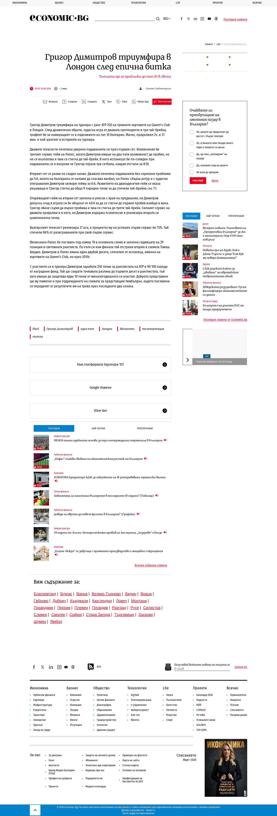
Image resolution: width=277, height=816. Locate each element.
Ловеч (121, 601)
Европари (38, 700)
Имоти (74, 720)
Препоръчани (145, 428)
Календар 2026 (204, 695)
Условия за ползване (134, 770)
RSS (94, 667)
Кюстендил (102, 601)
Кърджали (79, 601)
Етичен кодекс (131, 765)
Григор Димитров (60, 329)
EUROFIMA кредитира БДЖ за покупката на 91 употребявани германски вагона (110, 479)
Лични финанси (61, 491)
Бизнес (59, 2)
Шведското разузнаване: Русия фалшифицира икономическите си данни (225, 290)
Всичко (232, 688)
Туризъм (38, 725)
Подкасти (201, 700)
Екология (102, 725)
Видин (130, 594)
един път (87, 329)
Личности (207, 246)
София (75, 614)
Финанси (75, 715)
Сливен (40, 614)
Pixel (36, 329)
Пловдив (100, 608)
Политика (102, 695)
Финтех (135, 720)
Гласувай (198, 180)
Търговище (124, 614)
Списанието (237, 710)
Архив (215, 180)
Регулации (76, 725)
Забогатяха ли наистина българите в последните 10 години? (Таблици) (106, 495)
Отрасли (75, 700)
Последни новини (235, 19)
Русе (134, 608)
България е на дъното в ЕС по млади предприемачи (223, 307)
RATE (199, 705)
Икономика (20, 2)
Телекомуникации (141, 700)
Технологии (138, 2)
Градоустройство (106, 720)
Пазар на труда (210, 301)
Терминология (238, 695)
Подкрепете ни (94, 778)
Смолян (58, 614)
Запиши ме (240, 667)
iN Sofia (200, 715)
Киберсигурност (140, 710)
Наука (169, 695)
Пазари (74, 710)
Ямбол (56, 621)
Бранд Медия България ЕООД (62, 772)
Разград (119, 608)
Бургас (66, 594)
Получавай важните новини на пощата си (202, 664)
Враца (146, 594)
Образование (104, 710)
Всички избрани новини (151, 565)
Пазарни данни (238, 715)
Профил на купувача (60, 778)
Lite (178, 2)
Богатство (171, 705)
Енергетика (39, 710)
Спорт (169, 720)
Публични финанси (63, 454)
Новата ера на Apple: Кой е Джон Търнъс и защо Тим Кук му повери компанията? (223, 254)
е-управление (139, 705)
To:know (234, 705)
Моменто (127, 329)
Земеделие (39, 720)
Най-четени (98, 428)
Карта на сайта (131, 760)
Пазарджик (43, 608)
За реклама (55, 755)
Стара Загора (98, 614)
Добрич (59, 601)
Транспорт (39, 715)
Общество (99, 2)
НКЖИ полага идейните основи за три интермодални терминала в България (110, 440)
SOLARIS (201, 725)
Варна (82, 594)
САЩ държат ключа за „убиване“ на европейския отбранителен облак (221, 272)
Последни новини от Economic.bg (225, 319)
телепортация (153, 329)
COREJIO (201, 710)
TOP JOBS (201, 730)
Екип (51, 760)
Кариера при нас (95, 770)
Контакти (54, 765)
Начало (209, 44)
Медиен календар (96, 786)
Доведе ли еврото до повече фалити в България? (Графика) (97, 514)
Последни (54, 428)
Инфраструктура (62, 436)
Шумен (40, 621)
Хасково (145, 614)
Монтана (139, 601)
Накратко (235, 700)
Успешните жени (205, 720)
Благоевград (45, 594)
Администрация (106, 730)
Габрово (41, 601)
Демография (104, 705)
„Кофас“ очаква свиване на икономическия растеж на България (100, 459)
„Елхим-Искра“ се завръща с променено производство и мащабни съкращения (108, 553)
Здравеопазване (106, 715)
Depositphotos (147, 813)
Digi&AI (206, 264)
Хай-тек (135, 715)
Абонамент (92, 760)
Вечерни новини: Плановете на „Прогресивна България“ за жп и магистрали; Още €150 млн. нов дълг (224, 233)
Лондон (107, 329)
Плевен (81, 608)
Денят (206, 224)
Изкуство (171, 715)
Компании (58, 473)
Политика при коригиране (101, 765)
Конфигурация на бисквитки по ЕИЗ (133, 780)
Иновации (76, 705)
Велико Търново (106, 594)
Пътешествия (174, 700)
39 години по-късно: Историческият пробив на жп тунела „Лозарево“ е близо (110, 532)
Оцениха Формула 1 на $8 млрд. (214, 361)
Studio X (150, 810)
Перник (63, 608)
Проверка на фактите (135, 755)
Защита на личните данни (100, 755)
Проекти (218, 2)
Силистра (151, 608)
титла (38, 336)
